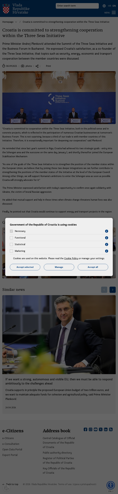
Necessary (20, 231)
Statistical (20, 244)
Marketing (20, 251)
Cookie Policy (71, 258)
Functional (20, 238)
